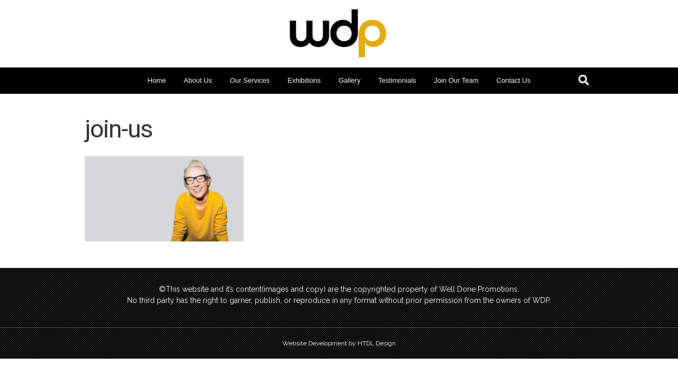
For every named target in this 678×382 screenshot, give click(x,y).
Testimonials (397, 80)
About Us (198, 80)
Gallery (349, 80)
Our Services (250, 80)
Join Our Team (456, 80)
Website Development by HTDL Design (339, 343)
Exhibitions (304, 80)
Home (157, 80)
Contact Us (513, 80)
